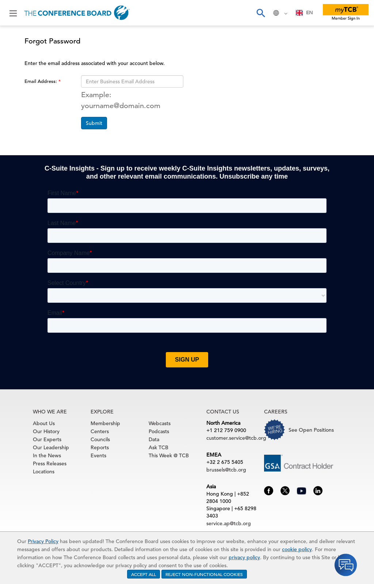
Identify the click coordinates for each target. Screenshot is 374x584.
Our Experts (47, 439)
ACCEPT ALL (143, 574)
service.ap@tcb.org (228, 523)
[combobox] (304, 13)
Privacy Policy (43, 541)
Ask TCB (158, 447)
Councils (100, 439)
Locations (43, 471)
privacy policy (244, 557)
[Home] (77, 12)
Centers (100, 431)
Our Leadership (51, 447)
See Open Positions (311, 430)
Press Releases (49, 463)
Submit (94, 123)
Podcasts (159, 431)
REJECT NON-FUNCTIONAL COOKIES (204, 574)
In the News (47, 455)
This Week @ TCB (169, 455)
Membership (105, 423)
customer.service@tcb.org (236, 438)
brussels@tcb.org (226, 469)
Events (98, 455)
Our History (46, 431)
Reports (100, 447)
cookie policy (297, 549)
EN (304, 12)
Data (154, 439)
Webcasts (160, 423)
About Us (44, 423)
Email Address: (41, 81)
